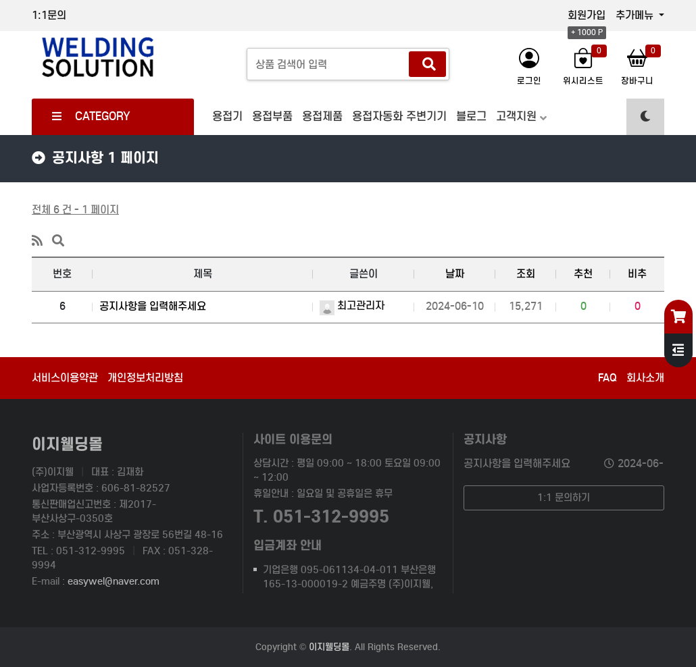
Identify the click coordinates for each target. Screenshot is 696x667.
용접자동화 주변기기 (399, 116)
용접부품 (272, 116)
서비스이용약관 (65, 377)
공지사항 (485, 439)
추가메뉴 (636, 15)
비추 (637, 273)
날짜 (454, 273)
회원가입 (586, 15)
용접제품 (322, 116)
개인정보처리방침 (145, 377)
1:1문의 (49, 15)
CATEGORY (91, 116)
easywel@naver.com (113, 581)
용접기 (227, 116)
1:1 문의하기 (563, 497)
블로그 (471, 116)
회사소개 (645, 377)
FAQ (607, 377)
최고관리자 (352, 305)
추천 (583, 273)
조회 (525, 273)
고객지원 (516, 116)
